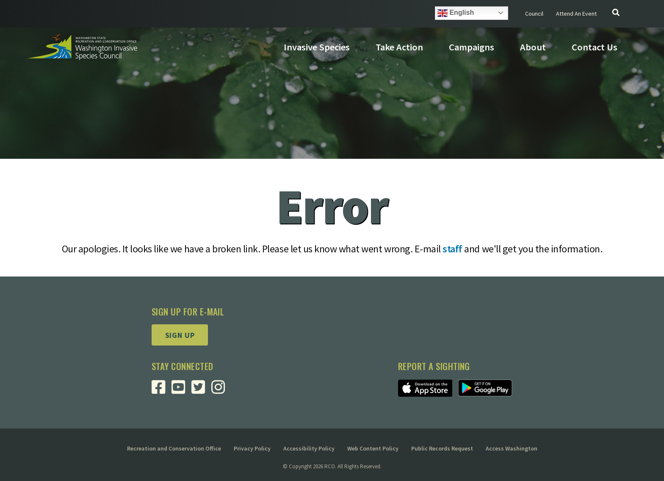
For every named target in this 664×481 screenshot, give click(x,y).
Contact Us (594, 47)
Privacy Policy (252, 448)
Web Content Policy (372, 448)
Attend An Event (576, 13)
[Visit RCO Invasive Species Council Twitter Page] (201, 390)
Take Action (399, 47)
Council (534, 13)
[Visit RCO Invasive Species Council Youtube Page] (181, 390)
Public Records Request (442, 448)
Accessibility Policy (309, 448)
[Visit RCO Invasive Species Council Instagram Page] (221, 390)
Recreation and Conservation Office (174, 448)
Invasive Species (317, 47)
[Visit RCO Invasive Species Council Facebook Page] (162, 390)
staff (452, 248)
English (455, 13)
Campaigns (471, 47)
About (533, 47)
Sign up (180, 335)
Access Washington (511, 448)
